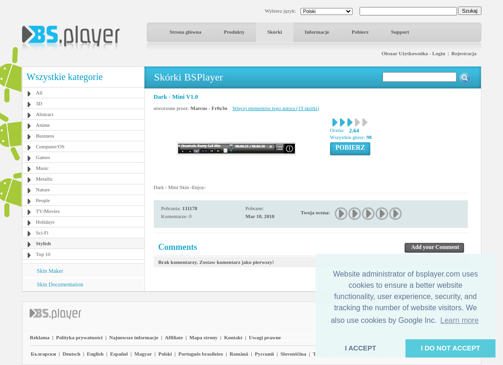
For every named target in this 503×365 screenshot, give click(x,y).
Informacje (317, 32)
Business (45, 136)
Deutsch (71, 354)
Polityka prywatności (79, 337)
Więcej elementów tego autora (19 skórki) (276, 108)
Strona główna (186, 32)
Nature (43, 189)
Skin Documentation (60, 284)
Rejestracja (464, 53)
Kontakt (233, 337)
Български (43, 354)
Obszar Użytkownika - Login (413, 53)
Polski (165, 354)
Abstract (44, 114)
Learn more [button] (459, 320)
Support (400, 32)
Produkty (234, 32)
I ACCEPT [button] (360, 348)
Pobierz (360, 32)
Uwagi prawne (265, 337)
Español (119, 354)
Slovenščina (293, 354)
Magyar (143, 354)
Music (42, 168)
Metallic (44, 179)
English (95, 354)
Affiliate (174, 337)
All (39, 92)
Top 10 (43, 254)
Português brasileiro (200, 354)
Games (43, 157)
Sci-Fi (42, 232)
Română (239, 354)
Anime (43, 125)
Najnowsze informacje (133, 337)
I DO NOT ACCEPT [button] (450, 348)
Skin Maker (50, 271)
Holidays (45, 222)
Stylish (43, 243)
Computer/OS (50, 146)
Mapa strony (203, 337)
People (43, 200)
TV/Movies (48, 211)
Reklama (40, 337)
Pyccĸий (264, 354)
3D (39, 103)
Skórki (274, 32)
